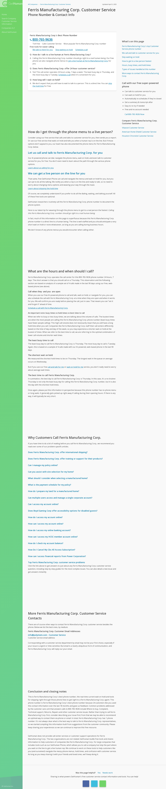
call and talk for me (56, 367)
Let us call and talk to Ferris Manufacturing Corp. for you (65, 153)
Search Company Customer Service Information (9, 21)
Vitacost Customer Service (133, 127)
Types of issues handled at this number (139, 69)
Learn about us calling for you (41, 168)
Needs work (108, 772)
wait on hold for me (75, 367)
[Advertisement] (72, 110)
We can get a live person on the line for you (56, 173)
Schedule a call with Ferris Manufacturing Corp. (48, 308)
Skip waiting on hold (64, 49)
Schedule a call (81, 49)
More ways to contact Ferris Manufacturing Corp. (140, 74)
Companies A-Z (8, 28)
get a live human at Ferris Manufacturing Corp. (88, 61)
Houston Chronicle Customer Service (137, 136)
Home (4, 14)
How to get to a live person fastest (136, 61)
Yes (99, 772)
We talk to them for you (43, 49)
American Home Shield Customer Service (139, 132)
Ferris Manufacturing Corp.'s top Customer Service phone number (140, 47)
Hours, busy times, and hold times (136, 65)
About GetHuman (9, 32)
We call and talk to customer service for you (140, 53)
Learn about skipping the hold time (43, 188)
